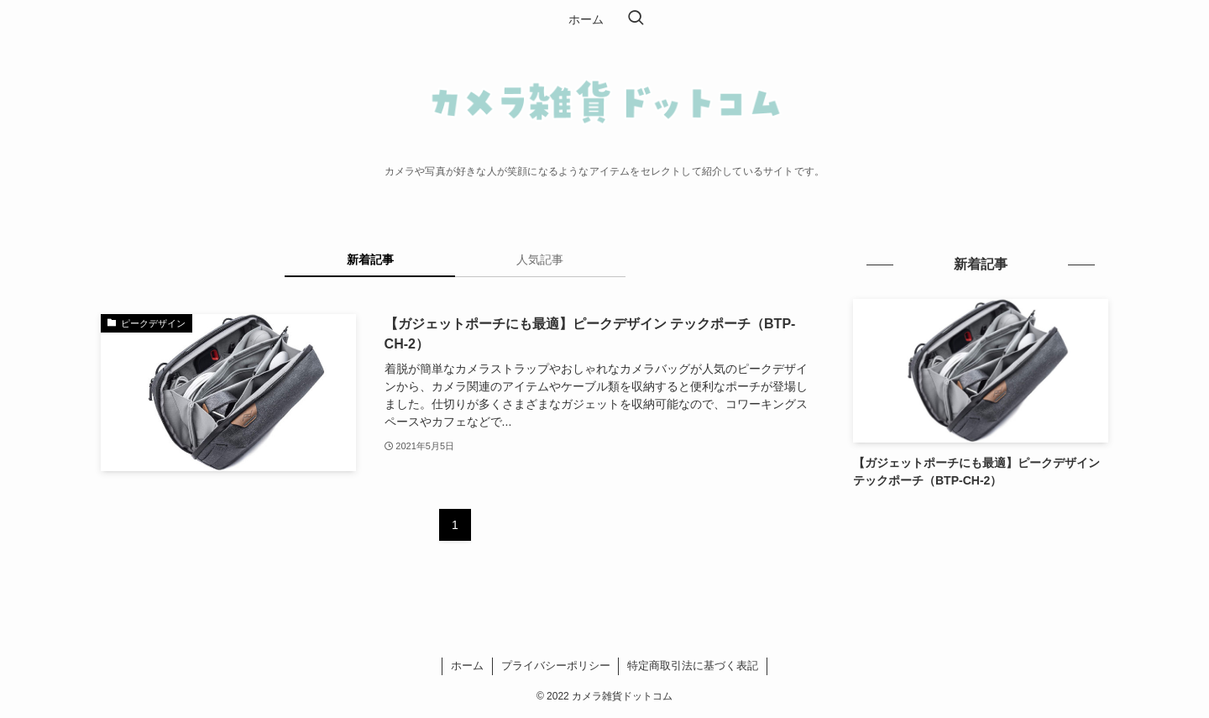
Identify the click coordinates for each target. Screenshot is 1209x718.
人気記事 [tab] (539, 259)
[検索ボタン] (635, 19)
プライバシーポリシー (555, 665)
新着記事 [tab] (370, 259)
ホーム (467, 665)
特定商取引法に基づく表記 (692, 665)
